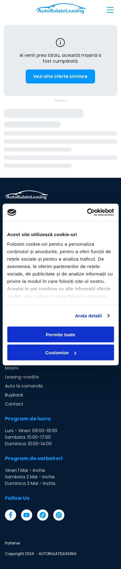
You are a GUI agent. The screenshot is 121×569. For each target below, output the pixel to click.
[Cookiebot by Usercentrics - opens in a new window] (87, 212)
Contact (14, 404)
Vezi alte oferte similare (60, 76)
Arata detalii (88, 315)
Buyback (14, 395)
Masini (11, 368)
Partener (12, 543)
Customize (60, 352)
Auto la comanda (24, 386)
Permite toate (60, 334)
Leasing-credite (22, 377)
